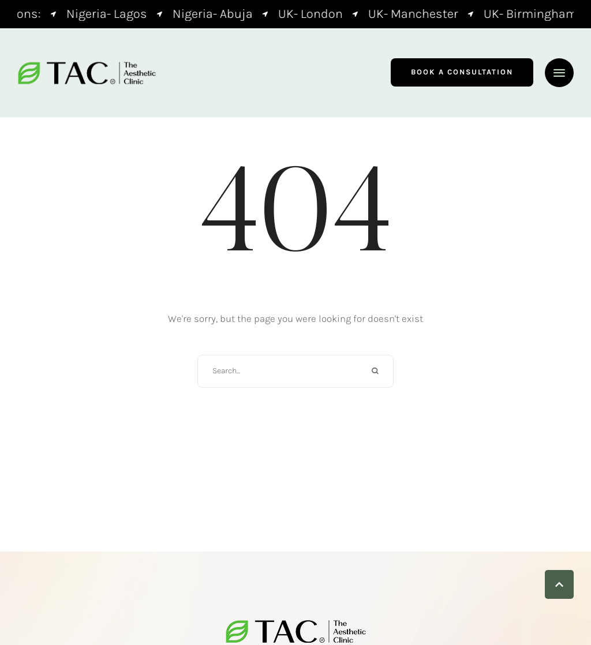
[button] (462, 72)
